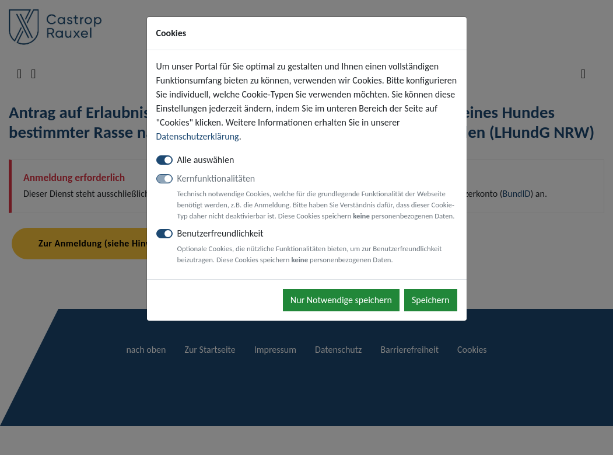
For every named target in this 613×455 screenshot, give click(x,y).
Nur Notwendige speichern (341, 299)
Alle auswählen (205, 159)
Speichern (431, 299)
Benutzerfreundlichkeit (317, 246)
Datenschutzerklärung (197, 136)
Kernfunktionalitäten (317, 197)
